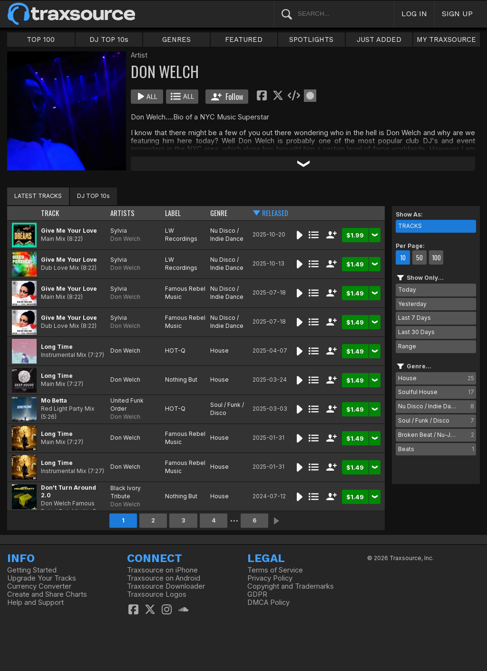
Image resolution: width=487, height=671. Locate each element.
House (219, 350)
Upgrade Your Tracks (41, 578)
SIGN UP (457, 13)
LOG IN (414, 13)
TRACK (50, 213)
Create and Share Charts (47, 594)
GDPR (257, 594)
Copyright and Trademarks (290, 586)
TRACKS (410, 225)
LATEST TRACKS (38, 195)
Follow (227, 96)
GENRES (176, 39)
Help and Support (35, 602)
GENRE (218, 213)
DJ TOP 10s (108, 39)
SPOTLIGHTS (311, 39)
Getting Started (32, 570)
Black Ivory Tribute (125, 492)
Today (407, 289)
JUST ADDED (379, 39)
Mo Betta (54, 400)
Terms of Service (275, 570)
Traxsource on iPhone (162, 570)
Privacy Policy (269, 578)
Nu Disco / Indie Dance (227, 234)
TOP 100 (41, 39)
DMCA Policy (268, 602)
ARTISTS (122, 213)
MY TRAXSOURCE (446, 39)
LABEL (173, 213)
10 (403, 257)
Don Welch (125, 238)
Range (407, 346)
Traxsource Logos (156, 594)
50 (419, 257)
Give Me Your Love (69, 230)
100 (436, 257)
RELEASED (275, 213)
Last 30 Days (416, 332)
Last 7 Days (414, 317)
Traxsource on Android (163, 578)
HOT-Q (175, 350)
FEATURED (244, 39)
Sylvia (118, 230)
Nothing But (181, 379)
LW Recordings (181, 234)
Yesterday (412, 303)
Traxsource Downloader (166, 586)
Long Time (57, 346)
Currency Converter (39, 586)
